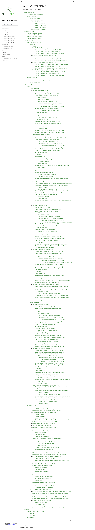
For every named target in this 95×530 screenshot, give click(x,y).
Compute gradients (40, 156)
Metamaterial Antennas (43, 126)
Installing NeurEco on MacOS (8, 42)
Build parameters (42, 97)
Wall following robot (43, 343)
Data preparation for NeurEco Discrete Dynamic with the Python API (49, 454)
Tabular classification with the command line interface (45, 385)
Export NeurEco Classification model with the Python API (49, 365)
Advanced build (42, 445)
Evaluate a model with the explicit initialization (46, 485)
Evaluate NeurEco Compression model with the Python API (49, 264)
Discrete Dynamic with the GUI (37, 407)
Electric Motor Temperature (42, 436)
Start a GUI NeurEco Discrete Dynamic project (43, 409)
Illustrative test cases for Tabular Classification (46, 339)
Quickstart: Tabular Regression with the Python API (47, 51)
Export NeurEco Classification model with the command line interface (52, 398)
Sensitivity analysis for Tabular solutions (45, 114)
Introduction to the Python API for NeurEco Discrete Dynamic (47, 452)
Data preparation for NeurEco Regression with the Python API (50, 137)
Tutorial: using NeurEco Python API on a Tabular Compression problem (52, 280)
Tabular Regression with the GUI (40, 90)
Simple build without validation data (46, 441)
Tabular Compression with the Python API (42, 249)
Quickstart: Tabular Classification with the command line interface (51, 60)
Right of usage (5, 60)
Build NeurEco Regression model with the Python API (48, 139)
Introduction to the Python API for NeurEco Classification (49, 350)
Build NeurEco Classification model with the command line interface (51, 390)
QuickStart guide (5, 44)
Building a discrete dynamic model (40, 474)
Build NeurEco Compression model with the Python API (48, 255)
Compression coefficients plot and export (45, 247)
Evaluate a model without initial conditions (45, 484)
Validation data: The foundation (37, 79)
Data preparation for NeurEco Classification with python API (50, 352)
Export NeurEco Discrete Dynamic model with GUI (44, 423)
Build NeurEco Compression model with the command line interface (51, 289)
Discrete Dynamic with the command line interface (42, 489)
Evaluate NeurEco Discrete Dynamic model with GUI (45, 421)
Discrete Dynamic (6, 54)
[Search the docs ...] (10, 24)
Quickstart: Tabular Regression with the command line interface (50, 53)
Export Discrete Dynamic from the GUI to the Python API (46, 429)
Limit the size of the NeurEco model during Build (53, 106)
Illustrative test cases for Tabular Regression (46, 125)
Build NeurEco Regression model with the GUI (46, 95)
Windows (32, 513)
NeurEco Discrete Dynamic (39, 29)
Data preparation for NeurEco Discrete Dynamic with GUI (46, 410)
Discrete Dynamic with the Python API (39, 451)
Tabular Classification (40, 25)
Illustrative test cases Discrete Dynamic (42, 431)
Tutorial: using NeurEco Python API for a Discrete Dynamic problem (49, 473)
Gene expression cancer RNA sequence (48, 341)
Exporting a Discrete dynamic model (44, 449)
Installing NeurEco (5, 34)
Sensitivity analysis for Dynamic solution (42, 425)
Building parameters (43, 187)
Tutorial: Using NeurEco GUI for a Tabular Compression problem (51, 244)
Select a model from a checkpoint (46, 176)
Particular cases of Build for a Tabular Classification (50, 317)
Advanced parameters (43, 99)
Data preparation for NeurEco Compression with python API (50, 253)
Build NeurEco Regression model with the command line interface (51, 185)
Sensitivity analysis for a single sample (47, 115)
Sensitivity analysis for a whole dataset (47, 117)
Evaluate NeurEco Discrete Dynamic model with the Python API (48, 462)
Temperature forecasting (41, 432)
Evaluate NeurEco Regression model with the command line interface (52, 191)
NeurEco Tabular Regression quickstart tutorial (43, 48)
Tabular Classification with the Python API (42, 348)
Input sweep (38, 154)
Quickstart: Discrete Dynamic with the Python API (47, 73)
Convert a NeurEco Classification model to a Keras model (49, 372)
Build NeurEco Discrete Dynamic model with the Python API (47, 456)
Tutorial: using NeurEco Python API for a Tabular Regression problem (52, 165)
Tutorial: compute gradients (42, 170)
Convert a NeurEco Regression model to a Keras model (49, 158)
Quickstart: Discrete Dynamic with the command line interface (50, 75)
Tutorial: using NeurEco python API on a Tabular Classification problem (52, 379)
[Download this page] (73, 1)
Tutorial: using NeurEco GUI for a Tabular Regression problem (50, 130)
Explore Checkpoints (35, 82)
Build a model (41, 167)
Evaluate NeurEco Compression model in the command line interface (52, 295)
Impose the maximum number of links (47, 174)
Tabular (4, 52)
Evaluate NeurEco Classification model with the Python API (49, 363)
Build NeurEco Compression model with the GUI (47, 211)
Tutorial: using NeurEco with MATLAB (44, 180)
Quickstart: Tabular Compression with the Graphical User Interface (51, 64)
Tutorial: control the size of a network (44, 172)
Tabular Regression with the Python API (42, 134)
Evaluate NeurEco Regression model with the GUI (47, 108)
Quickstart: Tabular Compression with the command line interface (51, 68)
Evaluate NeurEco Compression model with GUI (47, 224)
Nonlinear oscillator (40, 434)
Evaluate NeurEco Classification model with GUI (47, 322)
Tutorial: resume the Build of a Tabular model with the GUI (49, 132)
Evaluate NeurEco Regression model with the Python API (49, 148)
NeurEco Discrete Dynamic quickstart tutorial (43, 70)
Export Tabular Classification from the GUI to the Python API (50, 337)
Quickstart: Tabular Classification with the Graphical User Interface (51, 57)
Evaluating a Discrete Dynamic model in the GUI (47, 447)
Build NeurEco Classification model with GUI (46, 310)
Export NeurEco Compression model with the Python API (49, 268)
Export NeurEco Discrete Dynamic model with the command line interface (50, 498)
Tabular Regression (40, 23)
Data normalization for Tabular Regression (48, 101)
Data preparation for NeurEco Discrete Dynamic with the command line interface (52, 491)
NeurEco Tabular (36, 22)
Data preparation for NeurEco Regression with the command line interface (53, 183)
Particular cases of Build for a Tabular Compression (50, 218)
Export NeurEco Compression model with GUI (46, 225)
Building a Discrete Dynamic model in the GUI (46, 440)
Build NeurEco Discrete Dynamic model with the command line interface (50, 493)
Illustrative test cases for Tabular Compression (46, 240)
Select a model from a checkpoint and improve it (53, 104)
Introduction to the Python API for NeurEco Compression (49, 251)
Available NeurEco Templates (37, 20)
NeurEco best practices (7, 48)
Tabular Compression (40, 27)
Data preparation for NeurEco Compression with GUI (48, 209)
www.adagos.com (11, 524)
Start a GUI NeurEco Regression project (45, 92)
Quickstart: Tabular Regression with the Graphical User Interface (51, 49)
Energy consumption (43, 128)
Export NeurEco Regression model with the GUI (47, 110)
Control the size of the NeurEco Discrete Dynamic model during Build (52, 419)
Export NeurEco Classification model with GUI (46, 324)
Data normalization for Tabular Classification (49, 315)
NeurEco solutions (6, 32)
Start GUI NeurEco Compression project (45, 207)
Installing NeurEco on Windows (9, 36)
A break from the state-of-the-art (9, 30)
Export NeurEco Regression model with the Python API (48, 150)
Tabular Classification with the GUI (40, 304)
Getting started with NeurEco (8, 46)
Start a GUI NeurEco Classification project (45, 306)
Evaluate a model (42, 169)
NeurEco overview (5, 28)
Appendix (3, 56)
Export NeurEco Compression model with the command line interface (52, 297)
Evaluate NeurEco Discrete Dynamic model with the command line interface (51, 496)
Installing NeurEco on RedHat (8, 40)
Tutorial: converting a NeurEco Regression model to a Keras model (51, 178)
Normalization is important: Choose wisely (40, 80)
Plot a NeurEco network (41, 112)
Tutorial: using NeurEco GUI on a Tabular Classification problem (51, 344)
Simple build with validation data (46, 443)
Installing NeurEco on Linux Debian (9, 38)
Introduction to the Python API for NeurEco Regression (48, 136)
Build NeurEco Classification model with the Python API (48, 354)
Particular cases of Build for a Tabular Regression (50, 103)
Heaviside (40, 242)
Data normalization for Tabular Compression (49, 216)
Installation (32, 44)
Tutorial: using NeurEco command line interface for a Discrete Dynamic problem (52, 507)
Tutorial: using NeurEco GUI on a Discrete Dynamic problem (47, 438)
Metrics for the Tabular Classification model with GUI (48, 335)
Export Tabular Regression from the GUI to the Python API (49, 123)
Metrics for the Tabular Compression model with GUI (48, 236)
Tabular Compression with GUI (40, 205)
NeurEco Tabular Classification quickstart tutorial (44, 55)
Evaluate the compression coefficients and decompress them (53, 266)
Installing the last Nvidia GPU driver (10, 58)
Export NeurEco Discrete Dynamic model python (44, 463)
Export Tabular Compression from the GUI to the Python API (50, 238)
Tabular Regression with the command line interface (45, 181)
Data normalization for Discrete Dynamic (45, 418)
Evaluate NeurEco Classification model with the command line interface (52, 396)
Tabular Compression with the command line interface (45, 284)
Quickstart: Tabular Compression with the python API (48, 66)
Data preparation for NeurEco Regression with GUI (47, 94)
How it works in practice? (36, 18)
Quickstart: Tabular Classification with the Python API (48, 59)
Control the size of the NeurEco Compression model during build (56, 222)
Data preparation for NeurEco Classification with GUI (48, 308)
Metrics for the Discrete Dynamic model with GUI (44, 427)
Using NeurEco (5, 50)
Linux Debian (33, 515)
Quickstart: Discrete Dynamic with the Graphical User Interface (50, 71)
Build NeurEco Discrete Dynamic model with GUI (44, 412)
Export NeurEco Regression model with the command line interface (51, 192)
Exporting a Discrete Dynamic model (44, 487)
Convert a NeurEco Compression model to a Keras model (49, 275)
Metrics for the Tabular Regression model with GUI (47, 121)
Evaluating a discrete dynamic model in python (43, 482)
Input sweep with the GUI (41, 119)
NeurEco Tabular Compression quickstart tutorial (44, 62)
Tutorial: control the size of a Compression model (47, 282)
